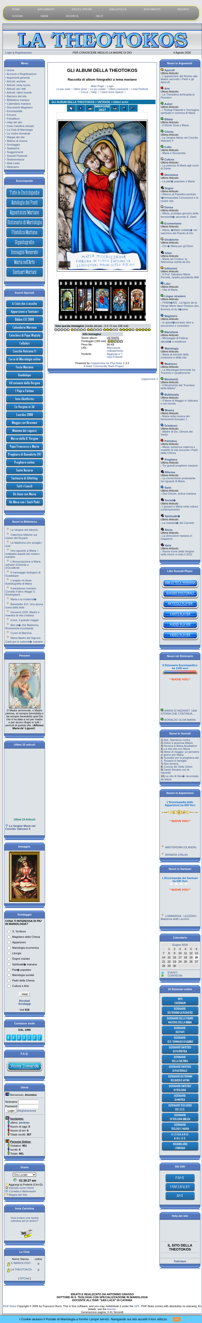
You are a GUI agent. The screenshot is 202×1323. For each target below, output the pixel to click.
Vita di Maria (170, 289)
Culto (166, 147)
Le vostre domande (18, 133)
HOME (16, 9)
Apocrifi (168, 70)
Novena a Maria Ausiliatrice (180, 745)
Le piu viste (63, 89)
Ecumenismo (171, 223)
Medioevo (169, 363)
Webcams (13, 166)
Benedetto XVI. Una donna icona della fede (24, 606)
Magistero (169, 316)
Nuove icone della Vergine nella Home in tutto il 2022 (177, 553)
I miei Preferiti (139, 89)
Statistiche (13, 148)
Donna (167, 207)
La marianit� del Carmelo (178, 522)
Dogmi (167, 188)
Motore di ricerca (17, 140)
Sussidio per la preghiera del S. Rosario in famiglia (180, 759)
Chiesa (167, 131)
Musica (167, 410)
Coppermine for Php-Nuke (106, 363)
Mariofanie (169, 332)
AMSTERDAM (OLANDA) (180, 855)
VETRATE (104, 101)
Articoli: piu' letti (16, 88)
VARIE (44, 16)
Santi (166, 487)
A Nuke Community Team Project (103, 366)
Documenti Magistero (20, 107)
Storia (166, 529)
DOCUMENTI (152, 9)
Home (10, 70)
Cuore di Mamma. (21, 632)
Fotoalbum (13, 118)
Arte (165, 88)
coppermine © (149, 379)
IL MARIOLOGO (21, 1262)
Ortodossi (169, 425)
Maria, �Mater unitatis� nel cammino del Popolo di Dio (179, 231)
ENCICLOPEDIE (82, 9)
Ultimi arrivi (80, 89)
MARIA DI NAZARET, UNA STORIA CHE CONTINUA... (179, 720)
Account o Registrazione (21, 73)
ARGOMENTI (46, 9)
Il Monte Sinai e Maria (175, 125)
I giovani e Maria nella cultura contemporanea (179, 508)
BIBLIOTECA (118, 9)
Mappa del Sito (18, 1194)
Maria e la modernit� (23, 599)
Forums (11, 114)
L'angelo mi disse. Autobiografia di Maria (18, 582)
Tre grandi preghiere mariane (180, 465)
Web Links (13, 163)
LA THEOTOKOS (21, 1269)
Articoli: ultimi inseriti (19, 92)
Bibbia (167, 119)
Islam (166, 253)
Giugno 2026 (180, 944)
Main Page (97, 86)
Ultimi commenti (118, 89)
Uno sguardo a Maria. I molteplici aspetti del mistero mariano (22, 553)
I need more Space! (112, 92)
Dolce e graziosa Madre (178, 742)
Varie (166, 545)
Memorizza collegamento (115, 349)
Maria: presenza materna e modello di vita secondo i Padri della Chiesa (179, 449)
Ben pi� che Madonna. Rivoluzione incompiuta (22, 627)
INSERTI (183, 9)
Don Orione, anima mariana (179, 493)
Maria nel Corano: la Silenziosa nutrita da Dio (175, 260)
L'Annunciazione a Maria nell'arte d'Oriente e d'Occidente (22, 564)
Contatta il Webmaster (22, 1191)
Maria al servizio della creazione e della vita (175, 356)
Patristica (169, 441)
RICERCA (72, 16)
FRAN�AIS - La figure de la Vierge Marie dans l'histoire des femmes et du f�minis (180, 306)
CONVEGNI (175, 975)
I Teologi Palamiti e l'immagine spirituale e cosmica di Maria (180, 111)
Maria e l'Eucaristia (174, 153)
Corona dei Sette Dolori (178, 766)
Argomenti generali (18, 77)
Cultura (167, 159)
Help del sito (14, 122)
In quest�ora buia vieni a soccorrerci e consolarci (177, 324)
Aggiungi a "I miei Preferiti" (115, 355)
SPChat (24, 1278)
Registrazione (23, 52)
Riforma (168, 472)
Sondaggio (13, 144)
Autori (166, 103)
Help (94, 92)
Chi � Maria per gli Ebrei (177, 246)
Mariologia (169, 348)
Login (8, 52)
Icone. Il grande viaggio (24, 620)
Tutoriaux (180, 1261)
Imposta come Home (21, 1187)
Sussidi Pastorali (17, 155)
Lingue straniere (173, 296)
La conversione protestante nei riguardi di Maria (178, 480)
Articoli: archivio (16, 81)
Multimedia (170, 394)
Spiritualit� (170, 516)
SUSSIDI (17, 16)
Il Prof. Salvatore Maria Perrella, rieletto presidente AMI (180, 276)
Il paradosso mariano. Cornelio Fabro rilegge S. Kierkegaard (21, 591)
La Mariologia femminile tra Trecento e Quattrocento (178, 371)
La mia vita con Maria (177, 748)
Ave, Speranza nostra (177, 739)
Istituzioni (169, 268)
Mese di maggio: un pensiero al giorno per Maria (180, 753)
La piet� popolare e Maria (178, 181)
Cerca (84, 92)
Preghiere (169, 459)
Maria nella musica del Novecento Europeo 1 (175, 418)
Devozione (169, 174)
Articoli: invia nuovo (18, 85)
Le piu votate (98, 89)
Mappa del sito (16, 137)
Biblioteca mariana (18, 99)
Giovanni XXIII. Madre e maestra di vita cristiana (22, 614)
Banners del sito (17, 96)
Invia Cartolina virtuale (20, 126)
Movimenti (169, 379)
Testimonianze (15, 159)
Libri (165, 283)
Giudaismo (170, 239)
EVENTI (173, 972)
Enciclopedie (14, 111)
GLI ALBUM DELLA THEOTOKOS (73, 101)
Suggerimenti (15, 152)
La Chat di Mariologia (20, 129)
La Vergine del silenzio (24, 529)
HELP (99, 16)
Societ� (168, 500)
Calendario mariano (19, 103)
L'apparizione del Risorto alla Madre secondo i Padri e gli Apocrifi (179, 79)
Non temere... (172, 763)
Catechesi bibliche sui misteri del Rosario (21, 536)
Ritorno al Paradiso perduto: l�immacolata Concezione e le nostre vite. (180, 197)
